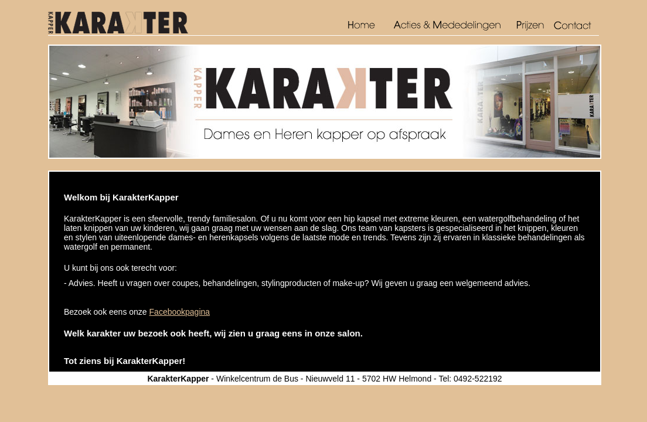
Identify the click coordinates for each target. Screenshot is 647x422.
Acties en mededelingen (447, 26)
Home (365, 26)
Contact (575, 26)
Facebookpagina (179, 311)
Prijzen (531, 26)
